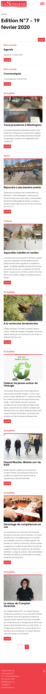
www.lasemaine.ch (7, 687)
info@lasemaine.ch (7, 682)
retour (41, 40)
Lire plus (7, 60)
